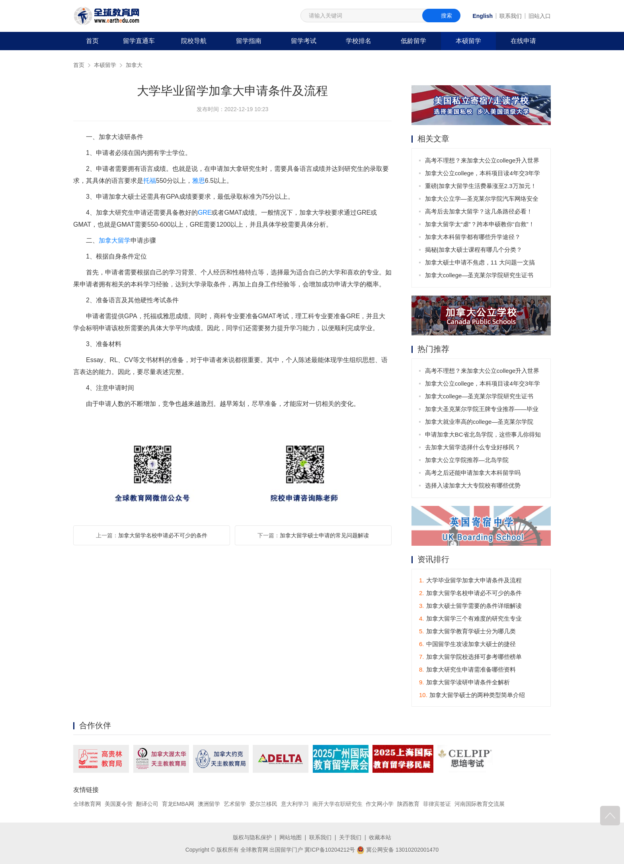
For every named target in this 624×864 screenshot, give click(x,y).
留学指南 (248, 40)
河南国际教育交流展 (479, 804)
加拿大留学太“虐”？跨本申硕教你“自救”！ (479, 224)
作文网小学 (380, 804)
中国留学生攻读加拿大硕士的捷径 (467, 644)
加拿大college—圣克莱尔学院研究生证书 (479, 275)
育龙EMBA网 (178, 804)
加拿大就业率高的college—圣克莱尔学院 (479, 421)
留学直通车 (139, 40)
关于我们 (350, 837)
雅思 (198, 180)
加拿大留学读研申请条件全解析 (464, 682)
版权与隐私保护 (252, 837)
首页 (92, 40)
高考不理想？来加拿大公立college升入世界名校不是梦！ (482, 162)
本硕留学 (468, 40)
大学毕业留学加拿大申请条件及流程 (470, 580)
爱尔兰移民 (263, 804)
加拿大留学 (115, 240)
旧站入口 (539, 16)
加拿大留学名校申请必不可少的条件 (162, 535)
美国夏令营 (119, 804)
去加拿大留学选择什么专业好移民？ (473, 447)
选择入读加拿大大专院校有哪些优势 (473, 485)
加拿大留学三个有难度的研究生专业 (470, 618)
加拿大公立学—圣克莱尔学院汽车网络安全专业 (481, 200)
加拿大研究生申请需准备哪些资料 (467, 669)
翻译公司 (147, 804)
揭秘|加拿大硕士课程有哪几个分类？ (473, 249)
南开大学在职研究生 (337, 804)
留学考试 (303, 40)
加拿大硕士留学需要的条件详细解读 (470, 605)
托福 (149, 180)
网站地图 (290, 837)
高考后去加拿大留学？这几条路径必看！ (478, 211)
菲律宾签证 (437, 804)
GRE (205, 212)
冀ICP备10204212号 (329, 849)
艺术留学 (235, 804)
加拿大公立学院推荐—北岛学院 (467, 459)
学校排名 (358, 40)
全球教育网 (87, 804)
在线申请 (523, 40)
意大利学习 (295, 804)
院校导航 (194, 40)
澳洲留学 (209, 804)
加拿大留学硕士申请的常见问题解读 (324, 535)
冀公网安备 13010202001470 (398, 849)
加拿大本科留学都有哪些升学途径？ (473, 236)
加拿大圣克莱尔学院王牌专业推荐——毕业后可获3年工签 (481, 410)
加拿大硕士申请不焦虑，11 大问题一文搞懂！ (480, 264)
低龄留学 (413, 40)
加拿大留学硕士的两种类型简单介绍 (472, 695)
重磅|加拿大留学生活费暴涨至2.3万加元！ (480, 185)
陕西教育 (409, 804)
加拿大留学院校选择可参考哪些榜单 (470, 656)
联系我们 (510, 16)
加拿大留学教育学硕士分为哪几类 (467, 631)
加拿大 (134, 65)
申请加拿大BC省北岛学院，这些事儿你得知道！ (483, 436)
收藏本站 (380, 837)
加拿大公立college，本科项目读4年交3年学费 (482, 175)
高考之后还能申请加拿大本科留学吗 (473, 472)
